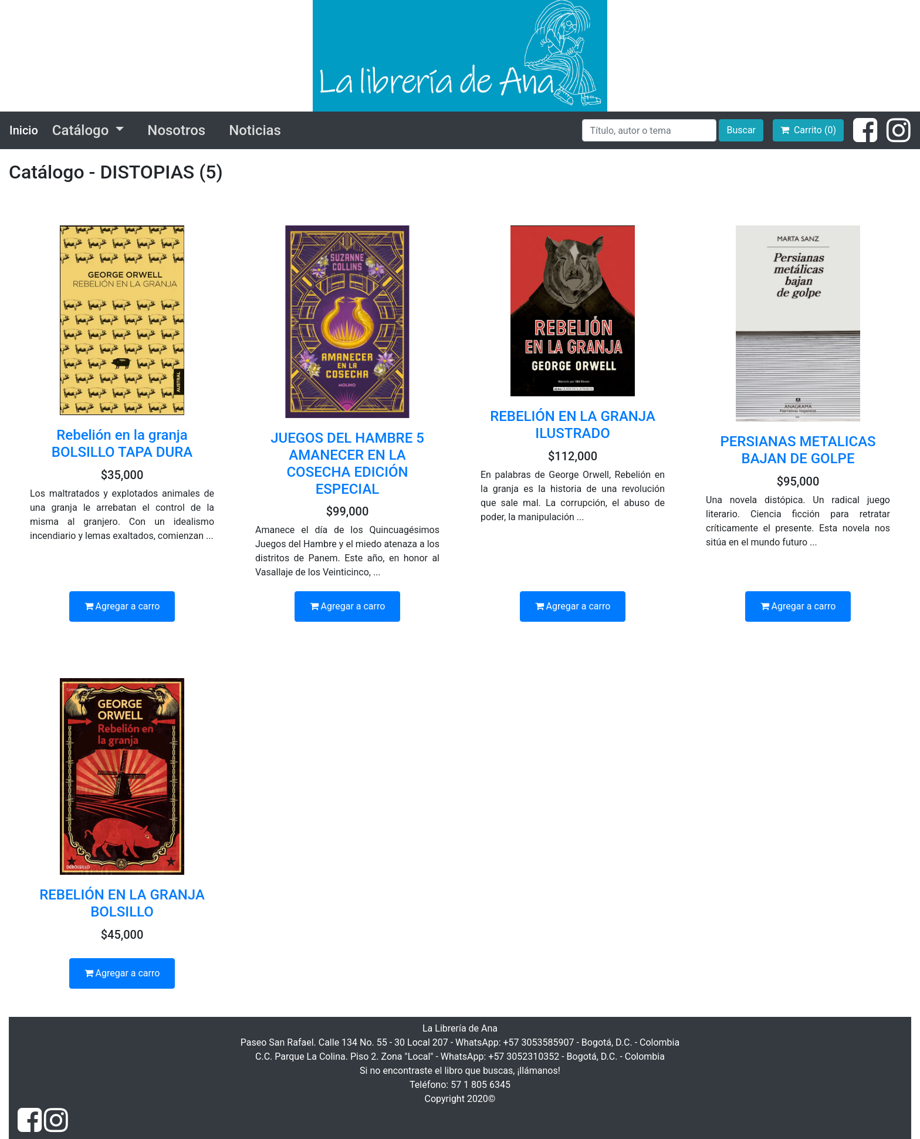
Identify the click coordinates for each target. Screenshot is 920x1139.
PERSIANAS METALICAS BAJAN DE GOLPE (797, 450)
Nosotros (176, 130)
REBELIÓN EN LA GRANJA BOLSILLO (122, 903)
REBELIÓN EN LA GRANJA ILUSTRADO (572, 425)
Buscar (741, 130)
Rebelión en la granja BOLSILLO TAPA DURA (122, 443)
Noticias (255, 130)
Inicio (23, 130)
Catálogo (82, 130)
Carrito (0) (808, 130)
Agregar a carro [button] (122, 606)
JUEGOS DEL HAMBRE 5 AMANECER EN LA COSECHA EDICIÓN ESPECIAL (347, 463)
